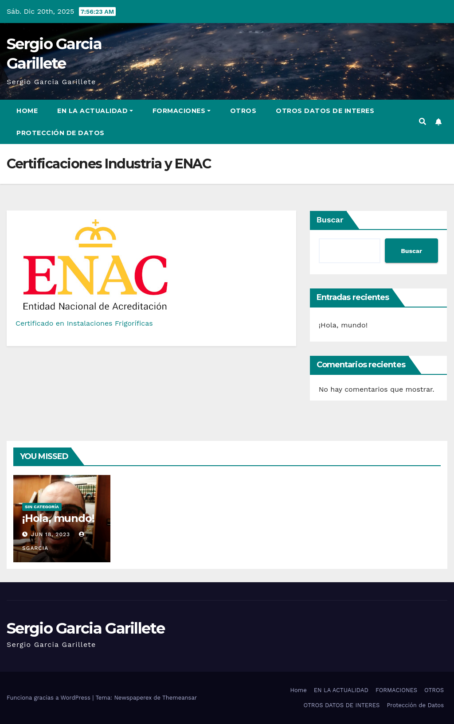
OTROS (243, 111)
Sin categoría (42, 506)
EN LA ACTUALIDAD (95, 111)
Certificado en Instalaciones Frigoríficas (84, 323)
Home (27, 111)
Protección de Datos (60, 133)
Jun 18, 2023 (50, 534)
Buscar (330, 219)
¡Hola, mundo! (343, 325)
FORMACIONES (182, 111)
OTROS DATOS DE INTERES (325, 111)
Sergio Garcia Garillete (85, 628)
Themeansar (179, 697)
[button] (422, 121)
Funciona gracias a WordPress (49, 697)
